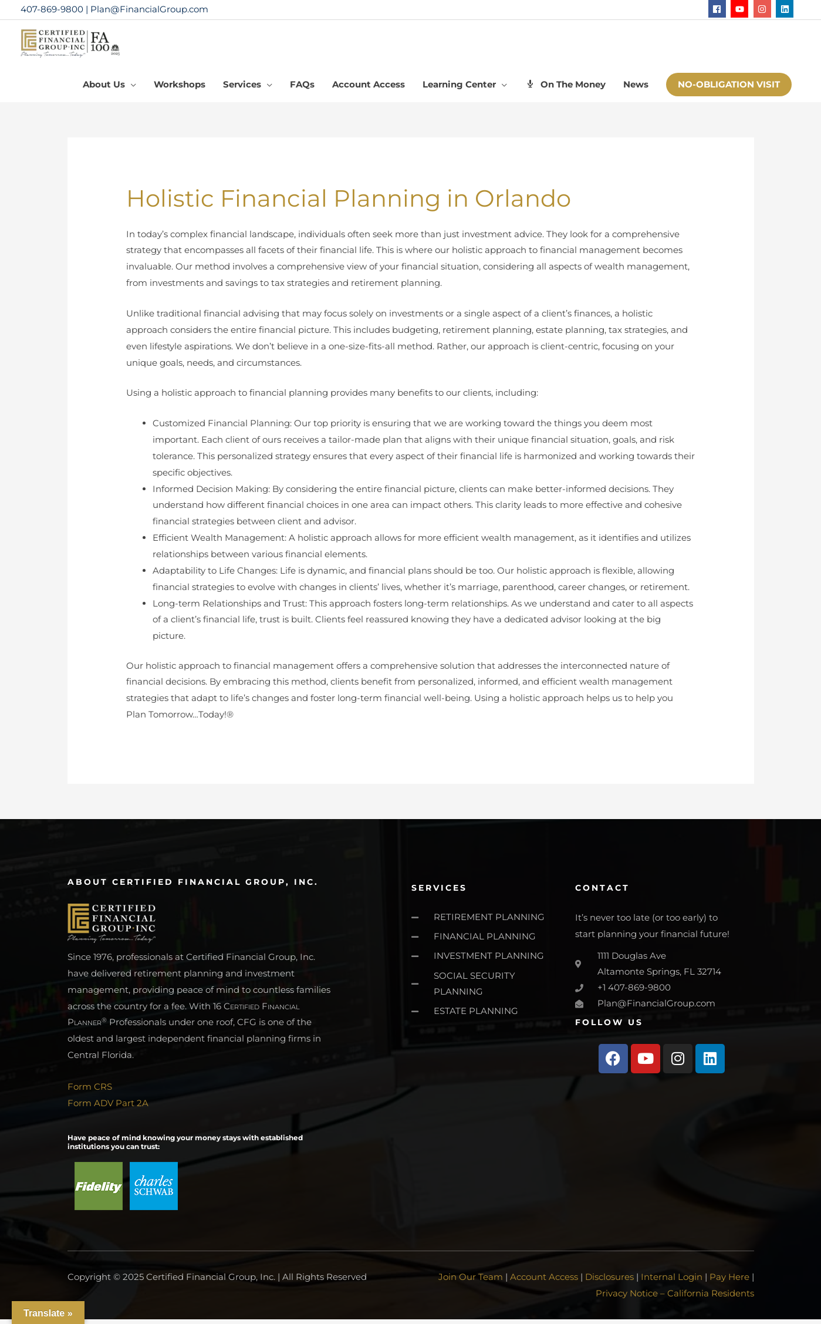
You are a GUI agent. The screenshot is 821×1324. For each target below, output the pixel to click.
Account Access (544, 1282)
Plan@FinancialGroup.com (149, 9)
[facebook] (718, 9)
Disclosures (609, 1282)
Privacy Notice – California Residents (675, 1297)
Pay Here (729, 1282)
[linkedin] (786, 9)
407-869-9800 (52, 9)
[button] (729, 90)
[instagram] (764, 9)
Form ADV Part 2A (107, 1108)
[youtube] (741, 9)
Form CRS (89, 1092)
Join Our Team (470, 1282)
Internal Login (671, 1282)
